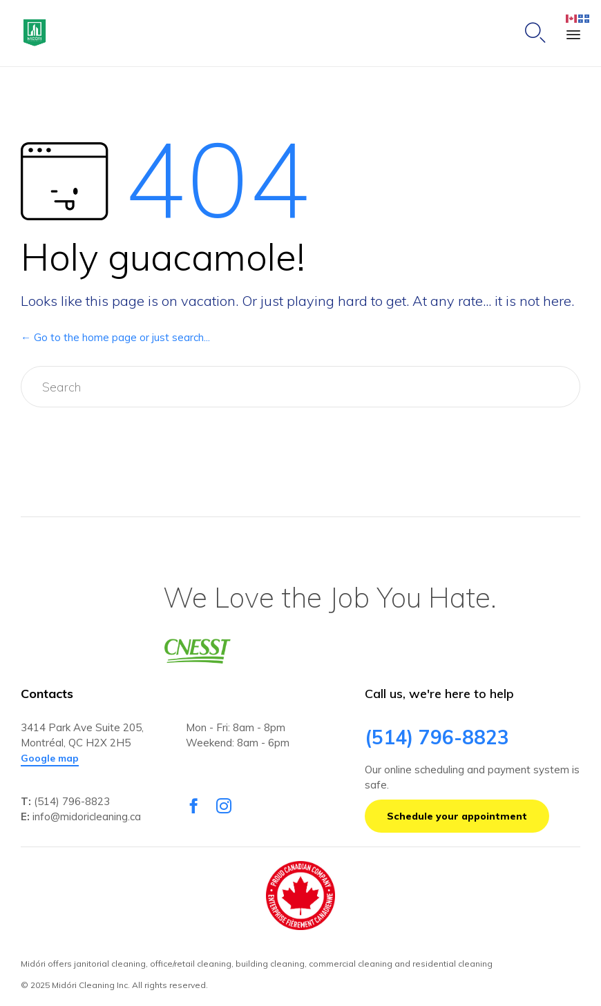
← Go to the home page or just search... (115, 337)
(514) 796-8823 (72, 801)
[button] (50, 758)
